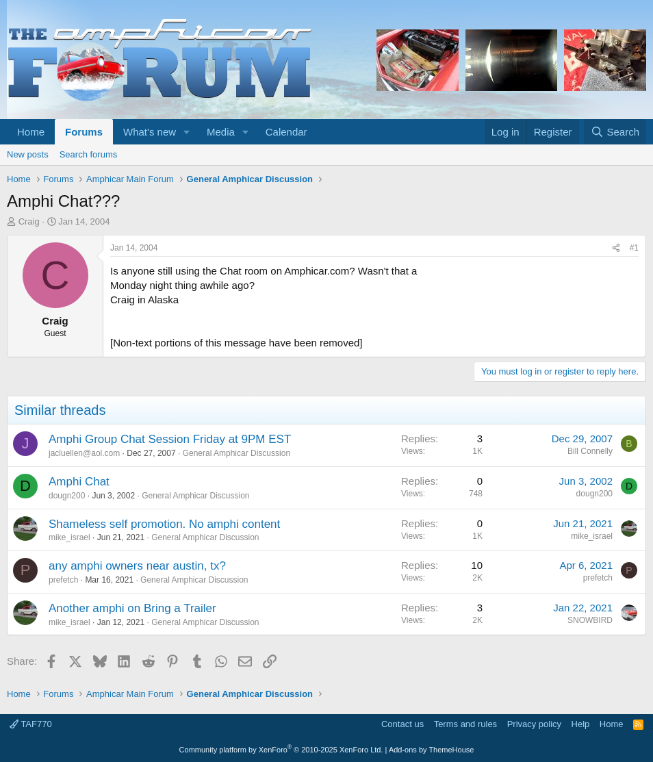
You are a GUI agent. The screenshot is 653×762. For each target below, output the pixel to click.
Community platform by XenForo (281, 750)
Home (30, 132)
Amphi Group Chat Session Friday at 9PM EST (170, 439)
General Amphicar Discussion (236, 453)
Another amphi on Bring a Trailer (132, 608)
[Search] (615, 131)
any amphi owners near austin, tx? (137, 565)
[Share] (616, 248)
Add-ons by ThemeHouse (431, 750)
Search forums (89, 154)
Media (221, 132)
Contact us (402, 724)
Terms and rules (465, 724)
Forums (84, 132)
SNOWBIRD (590, 620)
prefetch (63, 580)
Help (581, 724)
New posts (28, 154)
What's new (149, 132)
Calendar (286, 132)
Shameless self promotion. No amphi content (164, 524)
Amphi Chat (79, 481)
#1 (634, 248)
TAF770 (31, 724)
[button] (186, 131)
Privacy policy (534, 724)
